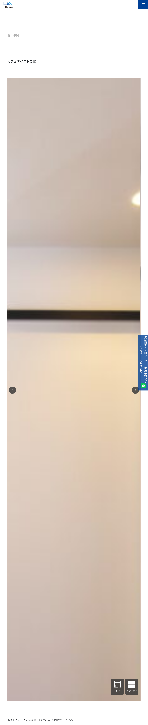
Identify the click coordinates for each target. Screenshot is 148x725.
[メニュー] (143, 4)
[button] (12, 390)
